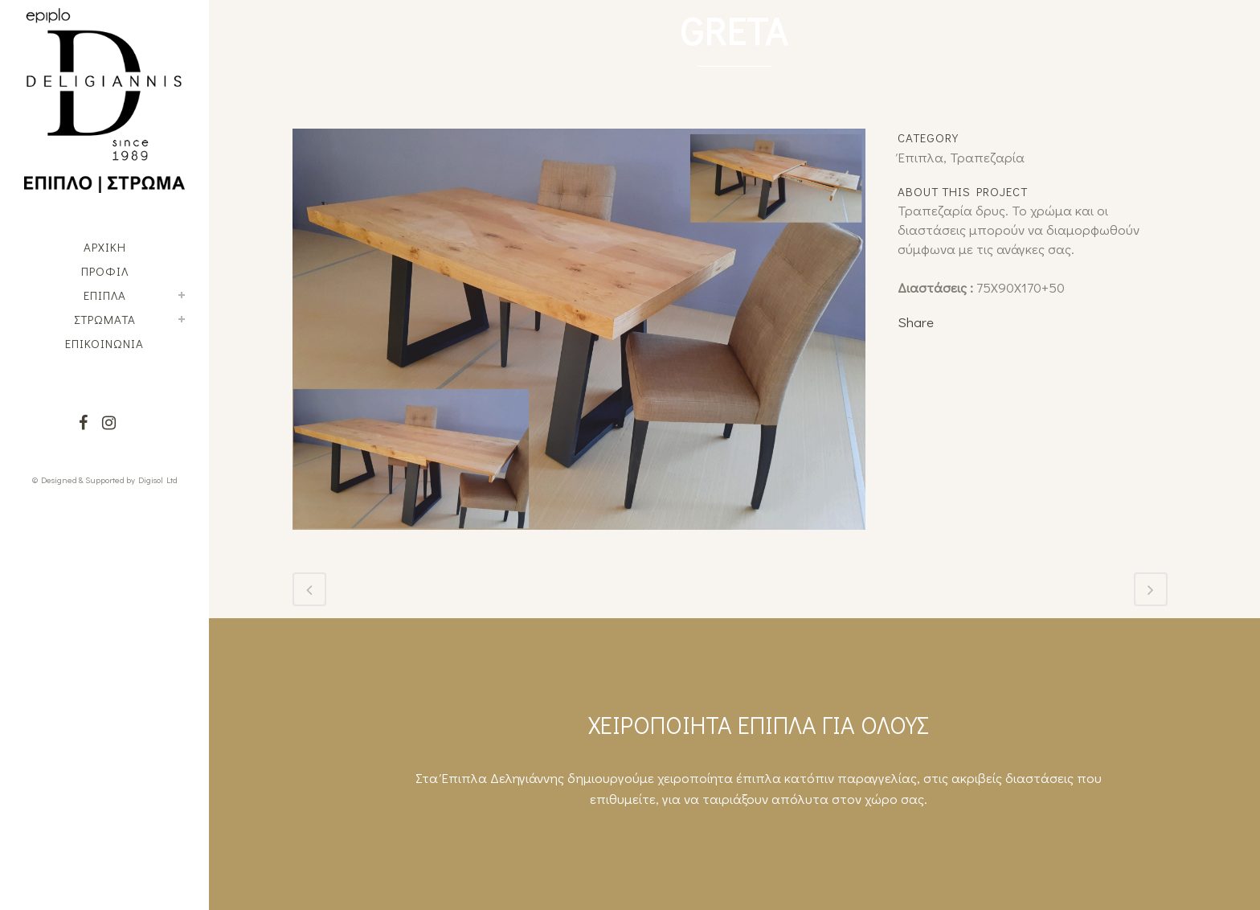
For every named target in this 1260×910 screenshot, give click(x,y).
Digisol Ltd (158, 479)
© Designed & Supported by (83, 479)
